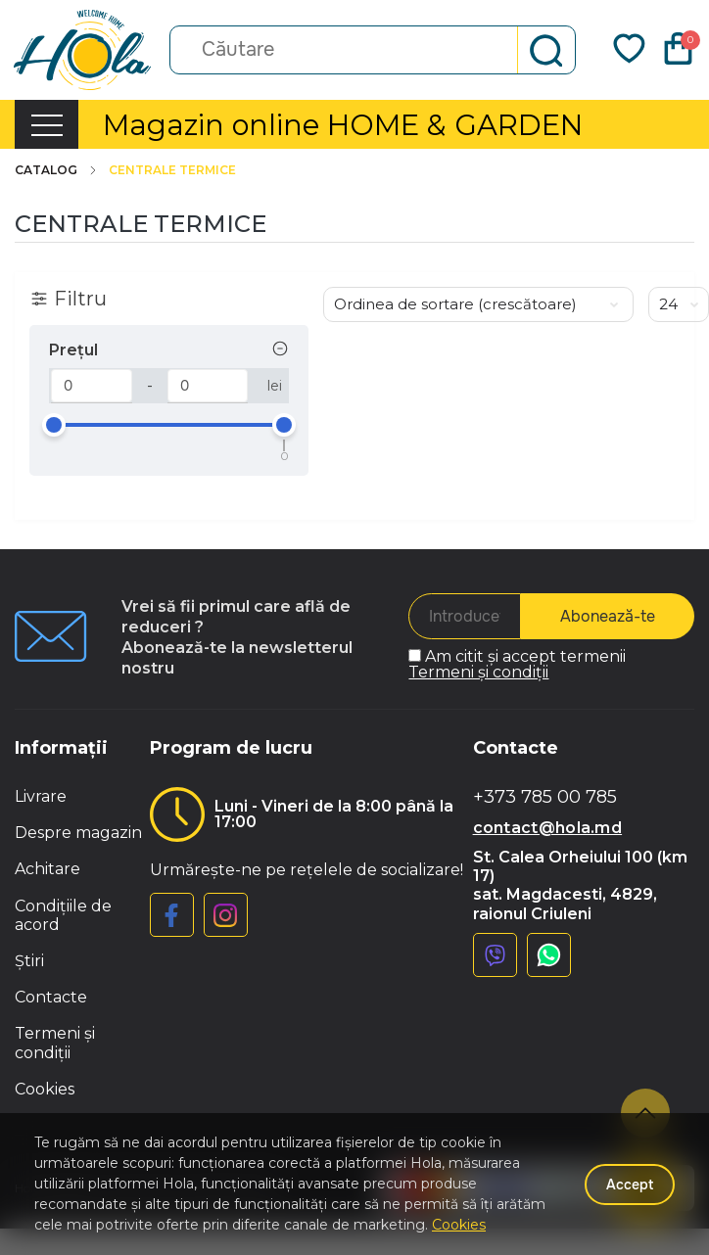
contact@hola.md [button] (548, 827)
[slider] (54, 425)
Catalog (57, 170)
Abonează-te (607, 616)
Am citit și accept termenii (517, 664)
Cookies (44, 1089)
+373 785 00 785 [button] (545, 797)
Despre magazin (78, 832)
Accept (629, 1184)
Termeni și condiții (478, 672)
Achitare (47, 869)
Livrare (41, 796)
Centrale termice (172, 170)
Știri (29, 961)
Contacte (51, 997)
